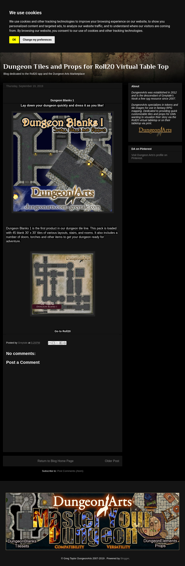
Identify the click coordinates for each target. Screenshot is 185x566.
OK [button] (14, 39)
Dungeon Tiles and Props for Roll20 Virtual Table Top (86, 66)
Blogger (124, 558)
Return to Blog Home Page (55, 461)
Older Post (112, 461)
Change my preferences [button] (37, 39)
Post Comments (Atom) (70, 471)
